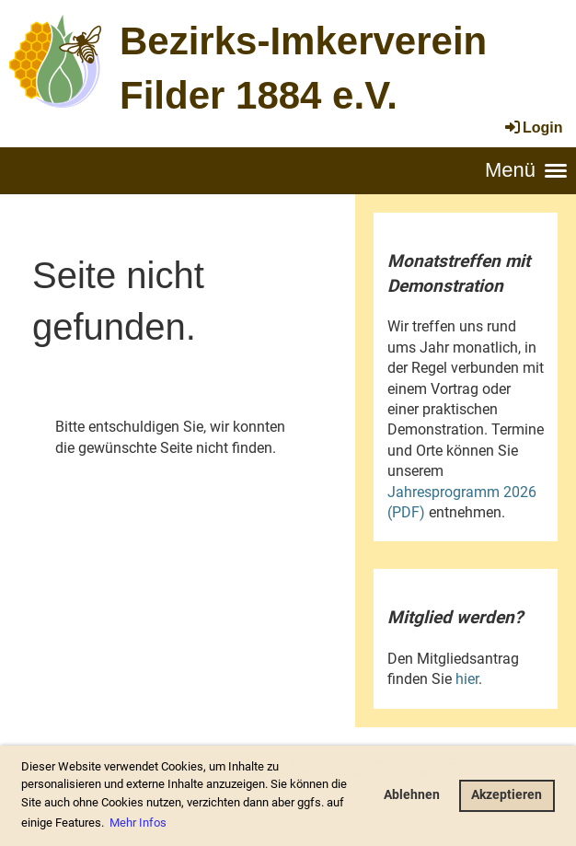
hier (466, 679)
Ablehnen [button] (412, 795)
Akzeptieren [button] (506, 795)
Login (532, 127)
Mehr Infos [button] (138, 822)
